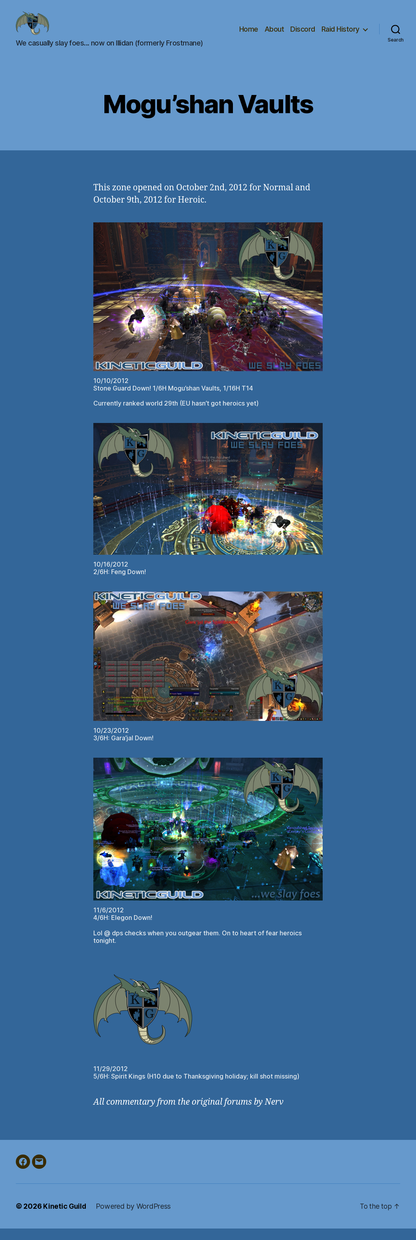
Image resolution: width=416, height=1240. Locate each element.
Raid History (340, 34)
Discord (302, 34)
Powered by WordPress (134, 1217)
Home (248, 34)
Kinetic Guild (65, 1217)
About (274, 34)
